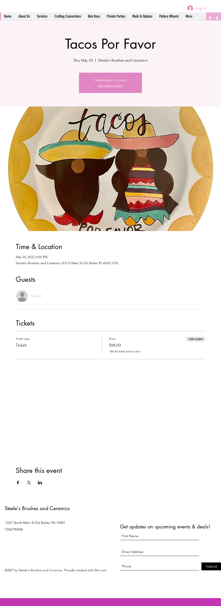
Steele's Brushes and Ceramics (37, 508)
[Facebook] (216, 18)
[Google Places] (210, 18)
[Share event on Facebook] (18, 482)
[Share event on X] (29, 482)
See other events (110, 85)
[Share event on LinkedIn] (40, 482)
